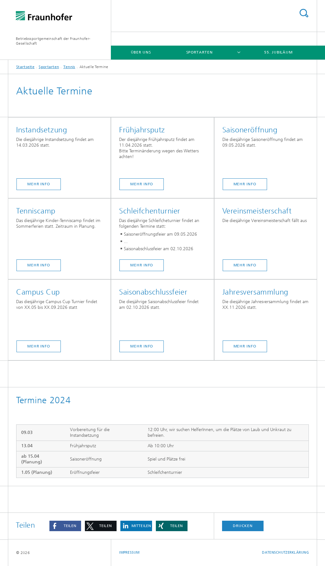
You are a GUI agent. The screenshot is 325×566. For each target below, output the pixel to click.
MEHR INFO (38, 184)
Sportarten (199, 52)
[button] (65, 526)
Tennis (69, 67)
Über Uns (141, 52)
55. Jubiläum (278, 52)
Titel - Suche (304, 13)
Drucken (242, 526)
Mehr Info (141, 184)
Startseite (25, 67)
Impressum (129, 552)
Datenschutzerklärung (285, 552)
